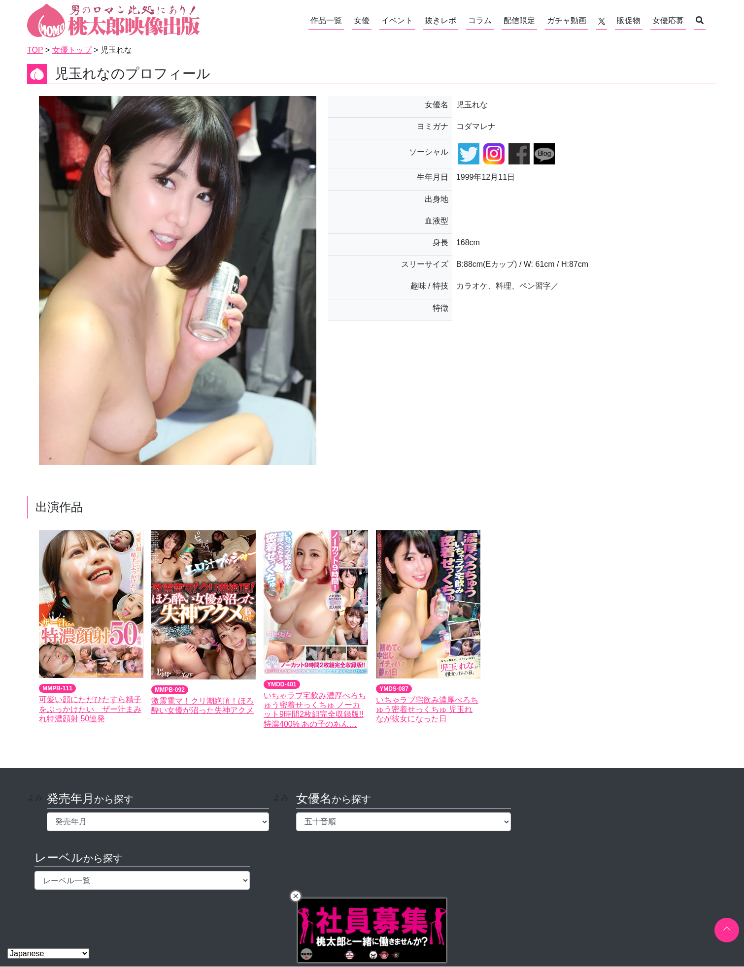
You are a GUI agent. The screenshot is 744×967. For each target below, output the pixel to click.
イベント (397, 20)
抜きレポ (440, 20)
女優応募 (668, 20)
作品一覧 (326, 20)
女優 (362, 20)
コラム (480, 20)
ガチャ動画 (566, 20)
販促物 (629, 20)
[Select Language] (48, 953)
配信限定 (519, 20)
